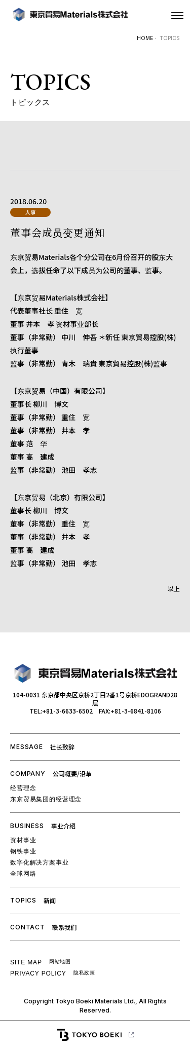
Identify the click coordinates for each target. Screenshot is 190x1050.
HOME (145, 38)
